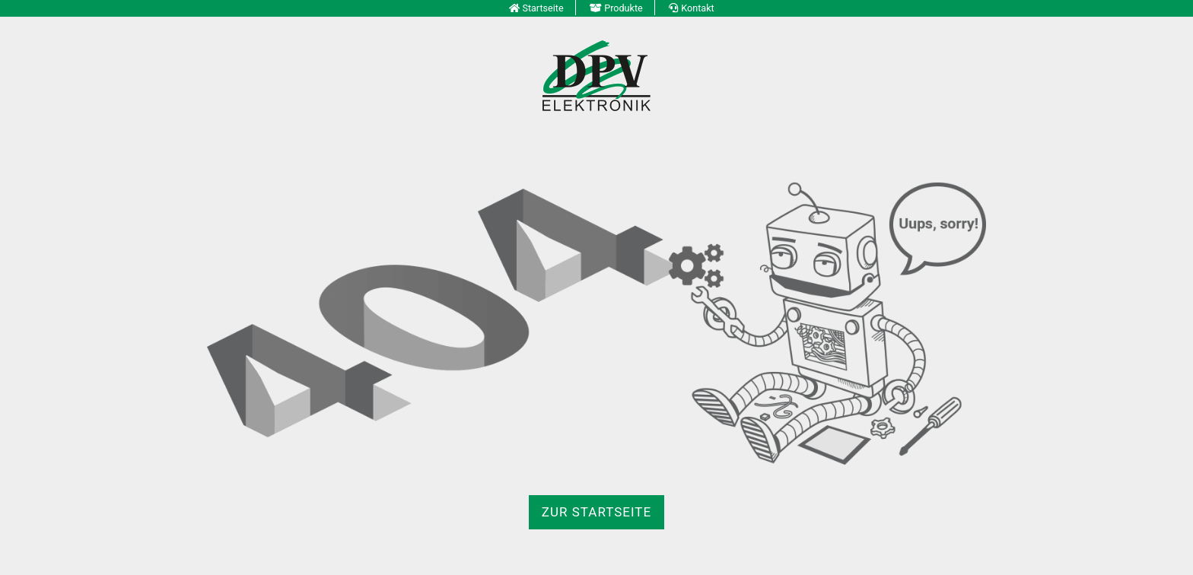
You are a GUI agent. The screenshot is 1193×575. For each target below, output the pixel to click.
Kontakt (697, 8)
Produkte (623, 8)
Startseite (542, 8)
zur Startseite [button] (596, 511)
